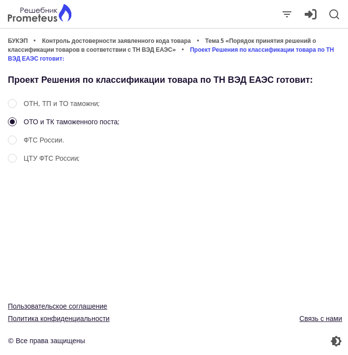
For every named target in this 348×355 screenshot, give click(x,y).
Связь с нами (320, 318)
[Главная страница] (39, 14)
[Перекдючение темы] (259, 341)
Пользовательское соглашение (57, 306)
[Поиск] (334, 14)
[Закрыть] (287, 14)
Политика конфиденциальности (59, 318)
